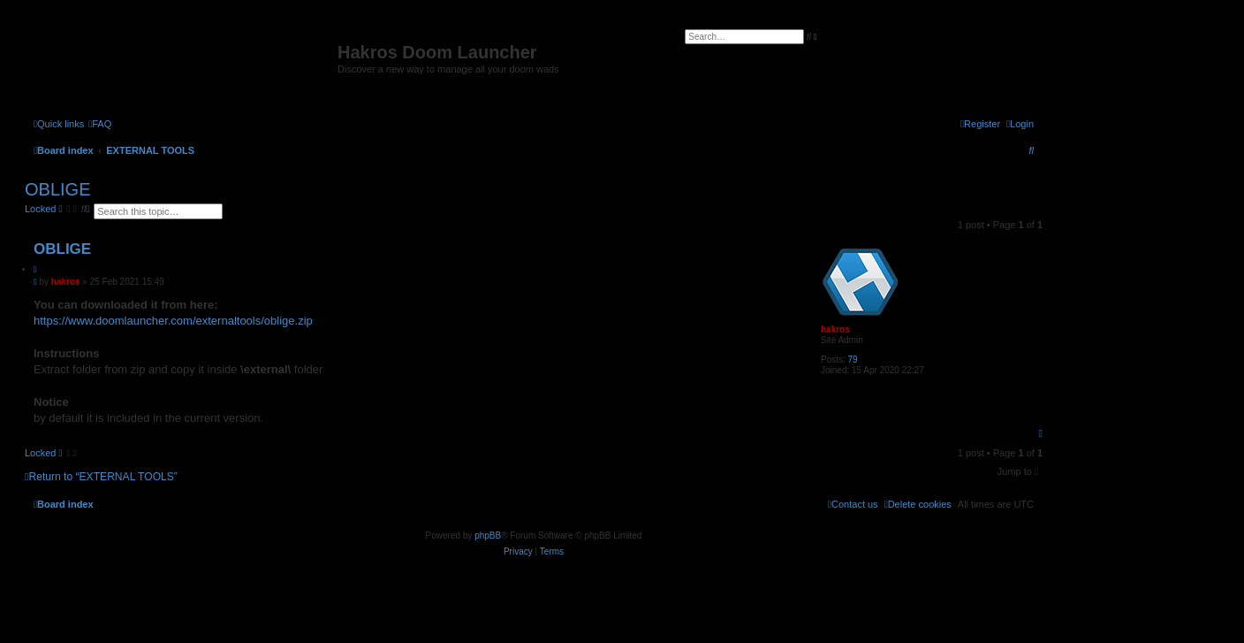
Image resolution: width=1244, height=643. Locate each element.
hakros (835, 329)
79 (853, 359)
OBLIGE (57, 189)
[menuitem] (99, 123)
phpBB (487, 535)
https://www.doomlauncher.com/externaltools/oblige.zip (173, 320)
